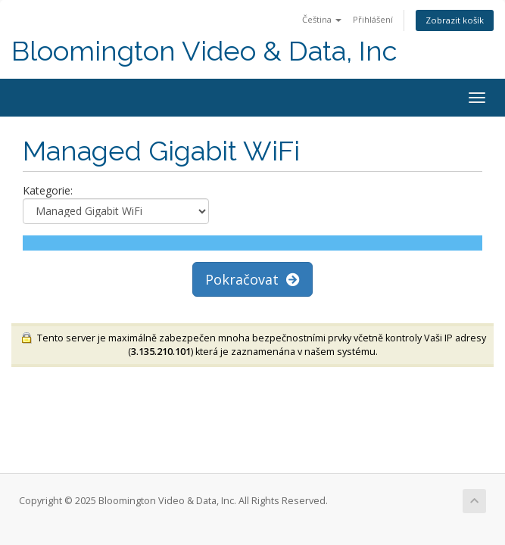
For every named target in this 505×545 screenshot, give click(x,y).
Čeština (321, 19)
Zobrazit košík (455, 20)
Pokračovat (252, 279)
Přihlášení (373, 19)
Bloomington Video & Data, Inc (204, 51)
